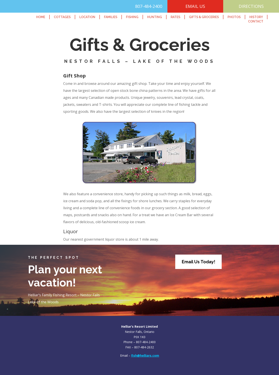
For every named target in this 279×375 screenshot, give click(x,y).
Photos (234, 17)
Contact (255, 21)
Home (40, 17)
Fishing (132, 17)
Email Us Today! (198, 261)
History (256, 17)
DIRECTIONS (251, 6)
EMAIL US (195, 6)
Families (110, 17)
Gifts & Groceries (204, 17)
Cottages (62, 17)
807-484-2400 (148, 6)
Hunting (154, 17)
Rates (175, 17)
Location (87, 17)
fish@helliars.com (145, 355)
